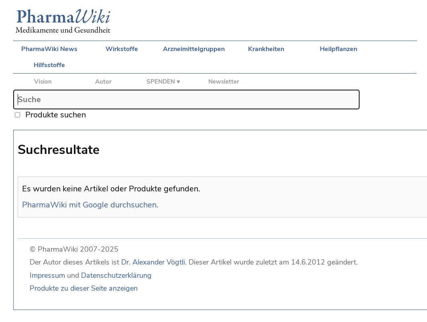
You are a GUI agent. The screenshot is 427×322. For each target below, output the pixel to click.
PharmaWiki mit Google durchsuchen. (90, 204)
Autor (103, 82)
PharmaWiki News (49, 49)
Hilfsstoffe (49, 65)
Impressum (47, 275)
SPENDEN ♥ (163, 82)
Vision (43, 82)
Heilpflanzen (338, 49)
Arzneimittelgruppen (194, 49)
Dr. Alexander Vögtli (153, 262)
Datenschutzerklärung (116, 275)
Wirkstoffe (122, 49)
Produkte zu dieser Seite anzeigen (84, 288)
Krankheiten (266, 49)
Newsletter (223, 82)
